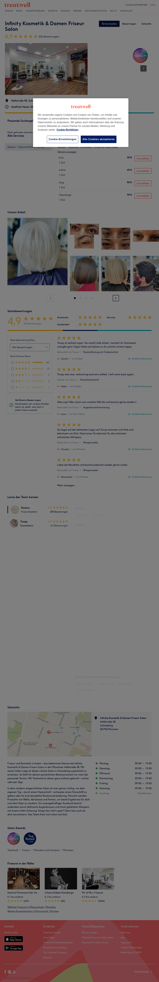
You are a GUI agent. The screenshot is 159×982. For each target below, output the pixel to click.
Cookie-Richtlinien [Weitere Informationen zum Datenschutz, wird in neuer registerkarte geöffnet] (67, 129)
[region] (80, 122)
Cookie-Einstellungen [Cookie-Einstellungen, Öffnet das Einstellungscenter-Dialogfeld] (63, 139)
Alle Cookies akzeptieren (98, 139)
